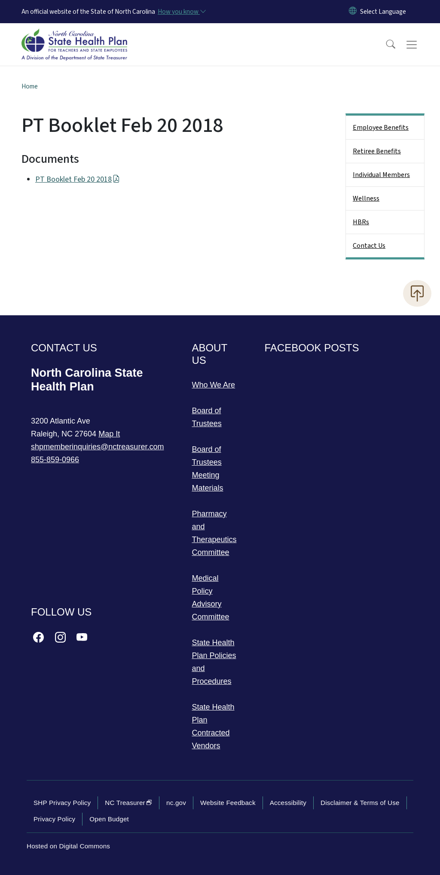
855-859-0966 (55, 459)
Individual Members (381, 175)
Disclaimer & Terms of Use (360, 802)
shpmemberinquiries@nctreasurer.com (97, 446)
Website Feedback (228, 802)
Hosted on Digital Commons (68, 846)
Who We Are (213, 385)
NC (128, 802)
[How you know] (181, 11)
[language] (383, 11)
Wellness (366, 198)
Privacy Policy (54, 819)
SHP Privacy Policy (62, 802)
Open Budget (109, 819)
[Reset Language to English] (353, 11)
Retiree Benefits (377, 151)
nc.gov (176, 802)
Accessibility (288, 802)
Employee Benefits (381, 127)
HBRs (361, 222)
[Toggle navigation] (420, 44)
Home (29, 86)
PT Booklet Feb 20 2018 (77, 179)
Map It (109, 434)
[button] (385, 44)
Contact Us (369, 245)
